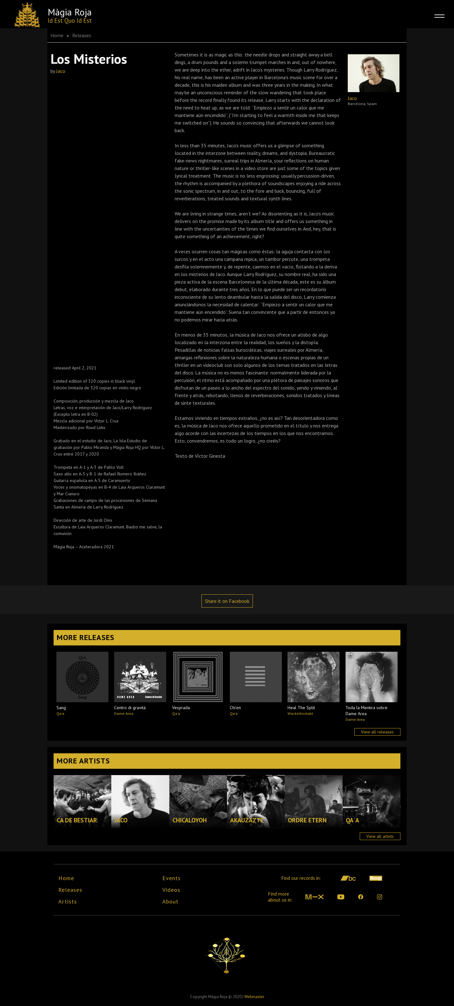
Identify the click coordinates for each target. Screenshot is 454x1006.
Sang (61, 707)
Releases (81, 35)
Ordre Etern (307, 820)
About (170, 901)
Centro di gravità (130, 707)
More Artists (83, 761)
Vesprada (181, 707)
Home (56, 35)
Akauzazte (247, 820)
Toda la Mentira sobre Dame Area (366, 710)
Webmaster (254, 996)
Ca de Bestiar (77, 820)
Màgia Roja (70, 12)
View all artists (380, 836)
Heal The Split (301, 707)
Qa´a (352, 820)
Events (171, 878)
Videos (171, 889)
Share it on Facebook (227, 601)
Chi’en (235, 707)
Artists (67, 901)
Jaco (60, 71)
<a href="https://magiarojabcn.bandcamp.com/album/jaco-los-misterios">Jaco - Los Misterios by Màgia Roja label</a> (105, 215)
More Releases (85, 637)
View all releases (377, 732)
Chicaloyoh (189, 820)
